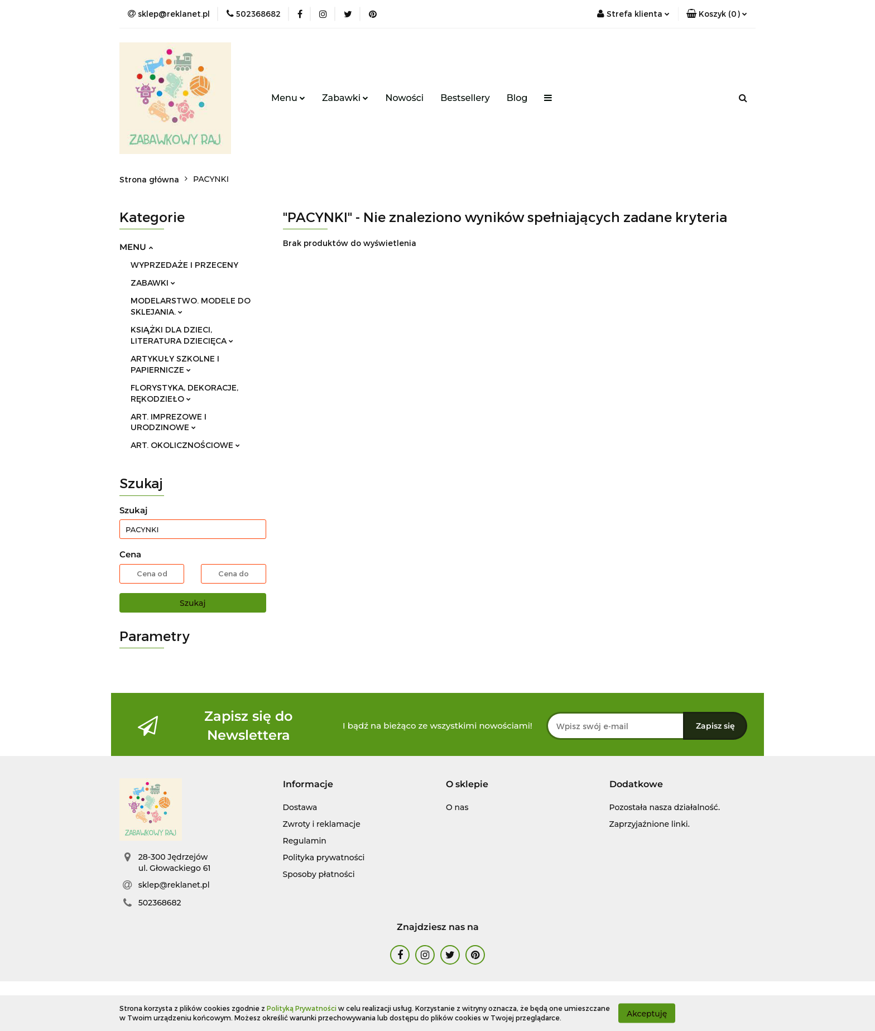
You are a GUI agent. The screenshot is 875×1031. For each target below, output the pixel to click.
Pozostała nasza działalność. (664, 807)
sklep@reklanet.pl (174, 885)
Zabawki (345, 98)
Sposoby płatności (319, 874)
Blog (517, 98)
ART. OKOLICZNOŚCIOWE (185, 445)
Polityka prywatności (324, 857)
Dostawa (300, 807)
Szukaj (192, 603)
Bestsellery (465, 98)
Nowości (404, 98)
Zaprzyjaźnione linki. (649, 824)
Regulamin (304, 841)
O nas (457, 807)
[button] (717, 14)
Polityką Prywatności (301, 1008)
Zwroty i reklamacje (321, 824)
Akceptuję (647, 1013)
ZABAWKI (153, 282)
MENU (136, 247)
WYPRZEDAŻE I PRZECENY (184, 264)
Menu (288, 98)
